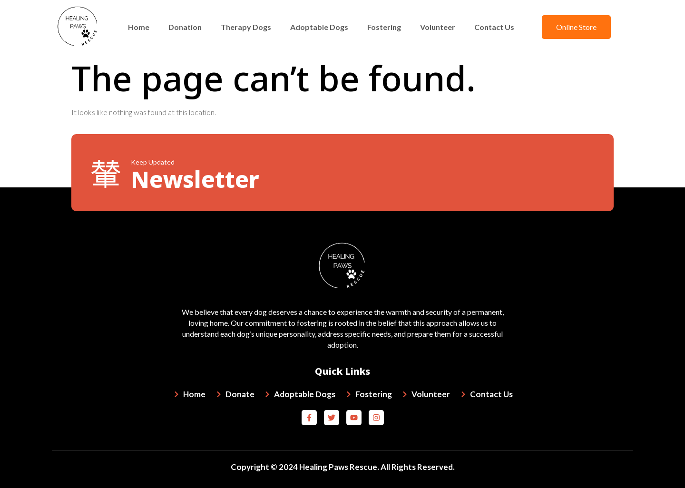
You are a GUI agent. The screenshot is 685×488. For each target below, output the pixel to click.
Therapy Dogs (246, 26)
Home (138, 26)
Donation (185, 26)
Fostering (384, 26)
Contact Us (494, 26)
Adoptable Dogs (319, 26)
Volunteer (437, 26)
